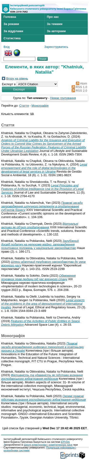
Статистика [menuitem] (12, 38)
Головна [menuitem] (10, 17)
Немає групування (63, 98)
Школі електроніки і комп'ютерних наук (48, 444)
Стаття (24, 105)
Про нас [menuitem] (53, 17)
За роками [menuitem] (11, 24)
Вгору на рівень (17, 78)
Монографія (40, 105)
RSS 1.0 (78, 87)
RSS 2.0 (78, 90)
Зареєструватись (56, 47)
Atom (81, 83)
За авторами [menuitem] (56, 31)
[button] (19, 89)
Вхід (6, 47)
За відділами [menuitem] (13, 31)
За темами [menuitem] (55, 24)
